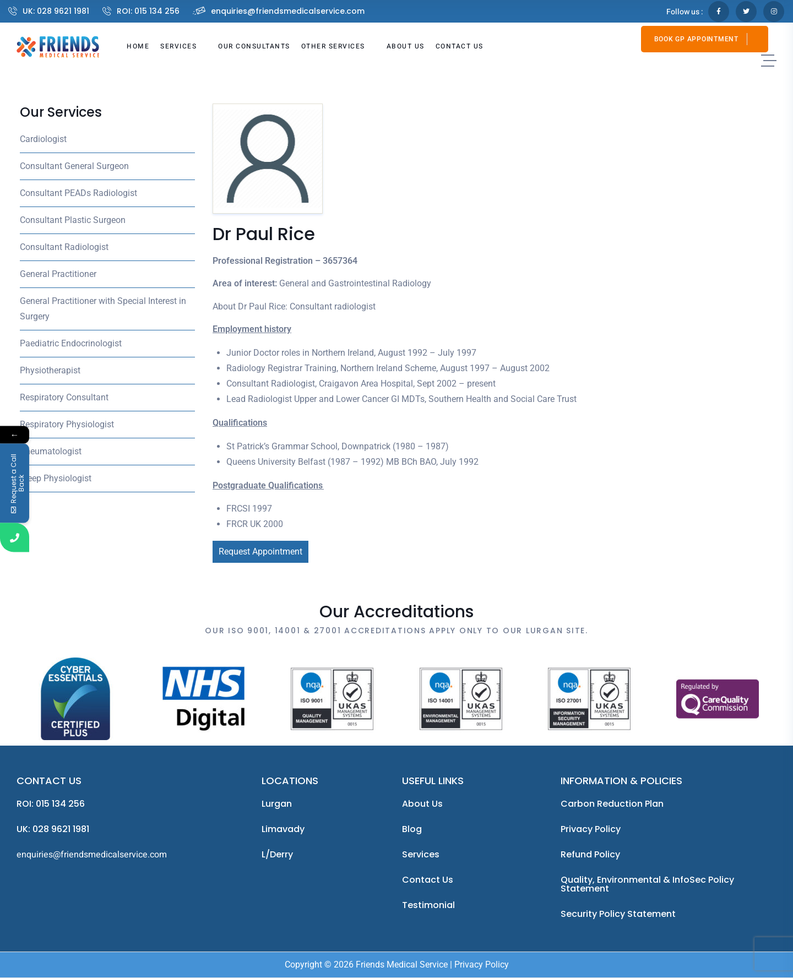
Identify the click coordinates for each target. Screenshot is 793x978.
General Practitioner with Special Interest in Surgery (103, 309)
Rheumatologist (51, 451)
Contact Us (427, 879)
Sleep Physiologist (55, 478)
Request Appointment (260, 551)
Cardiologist (43, 139)
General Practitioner (58, 274)
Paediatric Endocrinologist (71, 343)
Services (420, 854)
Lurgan (277, 803)
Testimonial (428, 905)
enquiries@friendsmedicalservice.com (288, 11)
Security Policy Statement (618, 914)
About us (422, 803)
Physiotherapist (50, 370)
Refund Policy (590, 854)
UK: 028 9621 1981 (56, 11)
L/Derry (277, 854)
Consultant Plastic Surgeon (73, 220)
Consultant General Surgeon (74, 166)
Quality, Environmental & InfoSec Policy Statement (647, 884)
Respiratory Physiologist (67, 424)
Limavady (283, 829)
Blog (412, 829)
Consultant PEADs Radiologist (78, 193)
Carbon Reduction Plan (612, 803)
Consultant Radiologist (64, 247)
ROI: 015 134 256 (148, 11)
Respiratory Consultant (64, 397)
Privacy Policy (591, 829)
